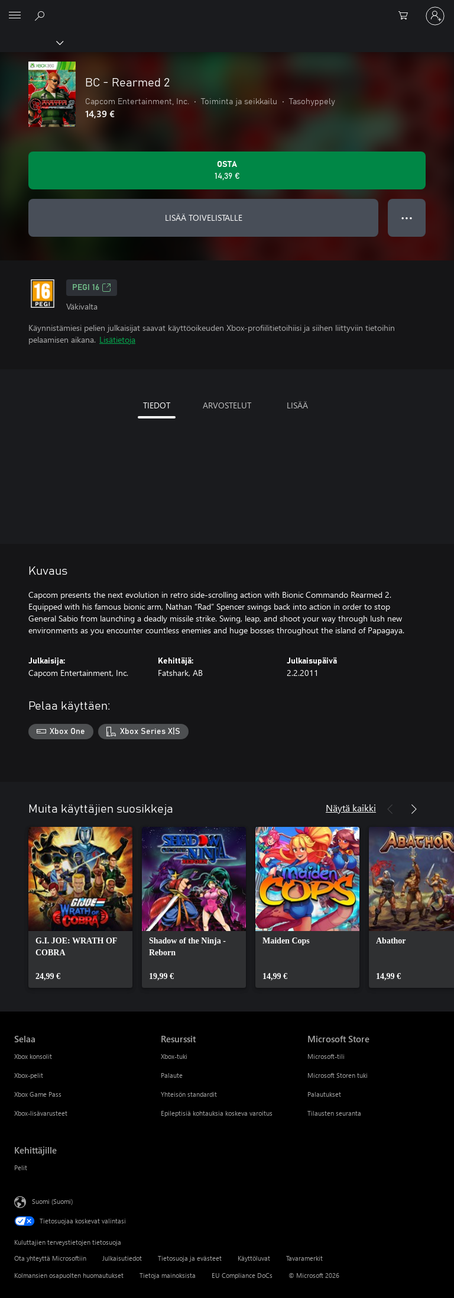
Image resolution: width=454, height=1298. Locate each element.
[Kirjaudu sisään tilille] (435, 16)
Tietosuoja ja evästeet (190, 1258)
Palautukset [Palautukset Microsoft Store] (324, 1094)
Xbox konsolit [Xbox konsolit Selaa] (33, 1056)
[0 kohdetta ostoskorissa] (407, 16)
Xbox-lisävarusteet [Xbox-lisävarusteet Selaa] (40, 1113)
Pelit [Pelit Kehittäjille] (20, 1167)
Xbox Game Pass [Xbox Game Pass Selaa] (37, 1094)
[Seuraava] (414, 809)
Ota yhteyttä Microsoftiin (50, 1258)
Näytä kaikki (351, 807)
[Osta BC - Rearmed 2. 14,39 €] (227, 170)
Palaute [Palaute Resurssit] (172, 1075)
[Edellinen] (390, 809)
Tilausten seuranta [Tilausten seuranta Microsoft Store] (334, 1113)
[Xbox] (31, 42)
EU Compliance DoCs (242, 1275)
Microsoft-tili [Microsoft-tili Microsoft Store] (326, 1056)
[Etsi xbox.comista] (41, 15)
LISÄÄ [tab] (297, 405)
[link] (80, 907)
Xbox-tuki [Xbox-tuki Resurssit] (174, 1056)
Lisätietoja (117, 339)
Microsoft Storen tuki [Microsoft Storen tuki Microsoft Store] (337, 1075)
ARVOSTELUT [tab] (227, 405)
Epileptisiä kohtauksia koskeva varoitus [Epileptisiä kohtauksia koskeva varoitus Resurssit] (217, 1113)
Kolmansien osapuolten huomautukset (69, 1275)
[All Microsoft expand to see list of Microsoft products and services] (15, 16)
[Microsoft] (226, 9)
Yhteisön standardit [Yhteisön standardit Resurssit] (189, 1094)
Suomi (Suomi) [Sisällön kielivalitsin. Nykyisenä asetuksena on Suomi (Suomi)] (52, 1200)
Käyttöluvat (254, 1258)
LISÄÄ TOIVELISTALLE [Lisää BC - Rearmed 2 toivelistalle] (203, 217)
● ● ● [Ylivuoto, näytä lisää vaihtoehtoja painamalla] (407, 217)
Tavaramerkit (304, 1258)
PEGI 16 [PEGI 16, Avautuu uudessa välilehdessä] (91, 287)
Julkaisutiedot (122, 1258)
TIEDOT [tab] (156, 405)
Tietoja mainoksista (168, 1275)
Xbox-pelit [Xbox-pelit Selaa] (28, 1075)
